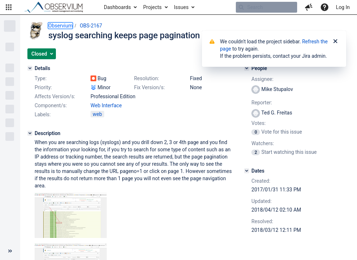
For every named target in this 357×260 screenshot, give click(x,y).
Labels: (42, 114)
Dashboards (117, 7)
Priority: (43, 87)
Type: (41, 78)
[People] (246, 68)
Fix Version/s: (149, 87)
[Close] (335, 41)
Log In (343, 7)
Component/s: (51, 105)
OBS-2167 (91, 26)
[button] (9, 7)
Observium (60, 26)
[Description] (29, 133)
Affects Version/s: (55, 96)
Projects (152, 7)
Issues (181, 7)
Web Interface (106, 105)
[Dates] (246, 170)
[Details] (29, 68)
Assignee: (262, 79)
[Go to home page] (57, 7)
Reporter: (261, 102)
